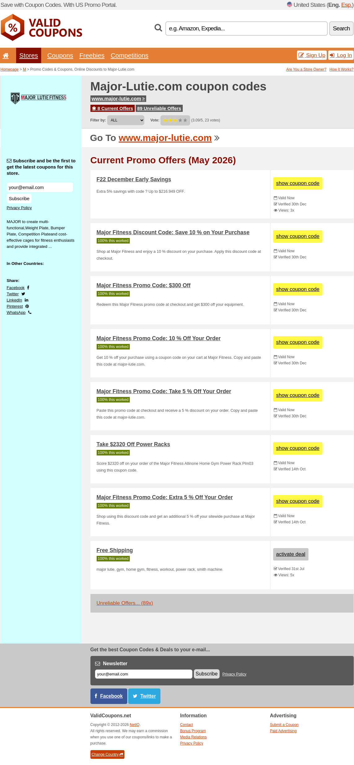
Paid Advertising (283, 731)
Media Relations (193, 737)
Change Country (107, 754)
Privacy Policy (19, 207)
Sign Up (312, 55)
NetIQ (134, 725)
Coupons (60, 55)
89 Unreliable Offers (159, 108)
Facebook (16, 287)
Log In (341, 55)
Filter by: (98, 120)
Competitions (129, 55)
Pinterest (15, 306)
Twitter (13, 294)
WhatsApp (16, 312)
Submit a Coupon (284, 725)
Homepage (10, 69)
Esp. (346, 5)
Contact (186, 725)
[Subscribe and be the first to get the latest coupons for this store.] (40, 187)
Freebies (91, 55)
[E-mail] (143, 674)
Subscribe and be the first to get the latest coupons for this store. (41, 167)
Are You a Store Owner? (306, 69)
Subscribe (19, 198)
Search (341, 28)
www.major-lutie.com (118, 98)
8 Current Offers (112, 108)
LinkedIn (14, 300)
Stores (28, 55)
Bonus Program (193, 731)
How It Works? (342, 69)
